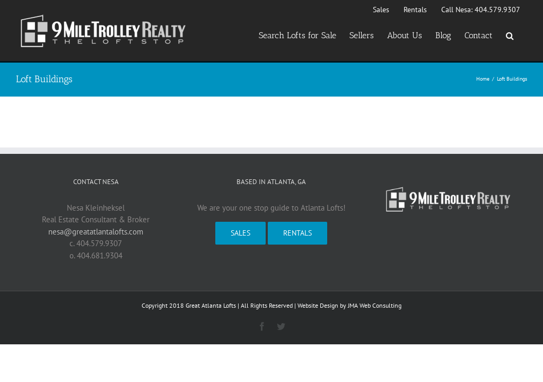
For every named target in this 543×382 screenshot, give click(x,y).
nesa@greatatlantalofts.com (95, 232)
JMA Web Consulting (374, 305)
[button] (510, 35)
